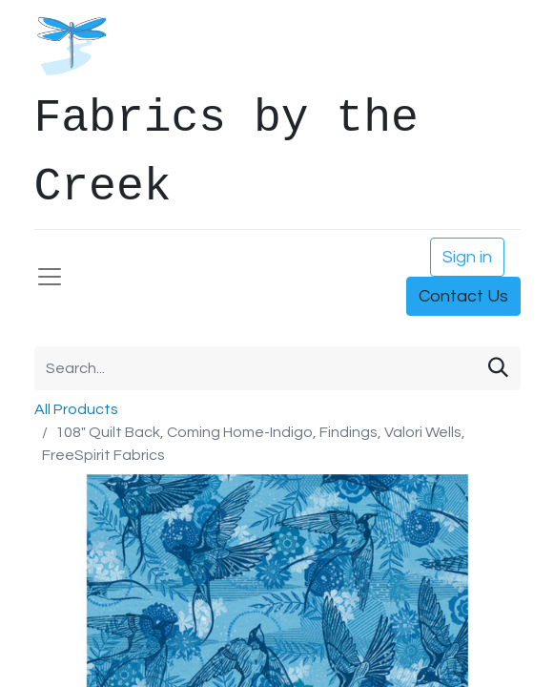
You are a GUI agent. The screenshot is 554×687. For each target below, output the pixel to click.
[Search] (498, 368)
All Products (76, 409)
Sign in (467, 257)
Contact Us (463, 296)
